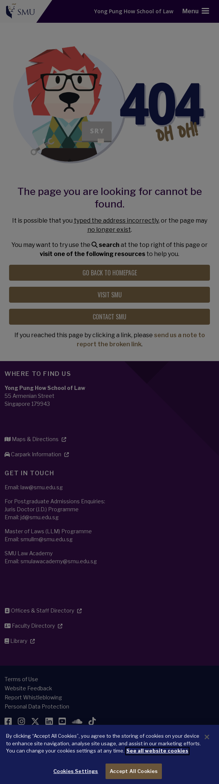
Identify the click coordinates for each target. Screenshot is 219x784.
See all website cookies (157, 759)
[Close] (207, 745)
